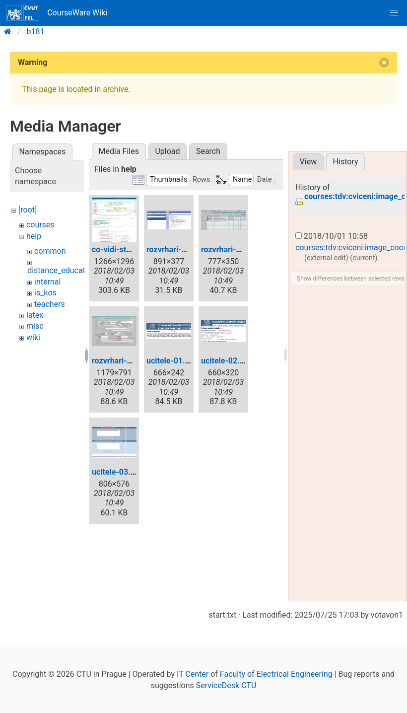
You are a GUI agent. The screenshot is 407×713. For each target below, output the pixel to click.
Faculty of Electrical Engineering (276, 674)
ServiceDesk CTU (226, 685)
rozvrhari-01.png (176, 249)
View (308, 161)
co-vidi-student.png (127, 249)
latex (34, 315)
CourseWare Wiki (56, 13)
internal (47, 281)
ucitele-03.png (118, 472)
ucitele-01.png (172, 360)
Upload (167, 151)
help (33, 236)
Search (208, 151)
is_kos (45, 292)
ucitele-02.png (227, 360)
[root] (27, 209)
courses (40, 224)
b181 (36, 31)
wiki (33, 337)
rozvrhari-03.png (122, 360)
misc (35, 326)
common (50, 251)
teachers (49, 304)
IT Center (192, 674)
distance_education (61, 270)
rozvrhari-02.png (231, 249)
